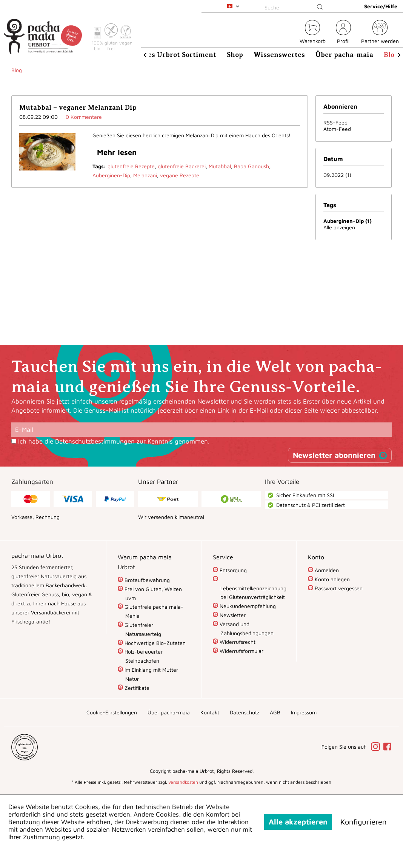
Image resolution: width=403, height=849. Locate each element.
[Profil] (343, 33)
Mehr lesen (117, 152)
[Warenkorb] (312, 33)
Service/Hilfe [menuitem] (380, 6)
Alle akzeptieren (298, 821)
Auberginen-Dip (111, 175)
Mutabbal (220, 166)
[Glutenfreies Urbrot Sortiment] (164, 55)
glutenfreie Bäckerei (182, 166)
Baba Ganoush (251, 166)
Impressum (304, 712)
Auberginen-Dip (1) (347, 221)
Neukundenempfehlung (247, 606)
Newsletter (232, 615)
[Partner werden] (380, 33)
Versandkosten (183, 782)
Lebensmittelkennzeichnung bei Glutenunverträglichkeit (252, 592)
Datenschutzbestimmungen (95, 441)
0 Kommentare (84, 117)
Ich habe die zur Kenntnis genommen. (113, 441)
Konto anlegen (331, 579)
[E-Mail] (201, 429)
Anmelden (326, 570)
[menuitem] (295, 6)
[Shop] (234, 55)
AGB (275, 712)
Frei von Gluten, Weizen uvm (152, 593)
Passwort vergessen (338, 588)
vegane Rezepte (179, 175)
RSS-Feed (335, 122)
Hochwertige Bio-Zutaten (154, 643)
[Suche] (295, 7)
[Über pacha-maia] (344, 55)
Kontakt (209, 712)
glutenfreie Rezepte (131, 166)
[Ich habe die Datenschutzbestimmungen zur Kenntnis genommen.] (13, 441)
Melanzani (145, 175)
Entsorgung (232, 570)
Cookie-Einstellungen (111, 712)
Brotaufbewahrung (146, 580)
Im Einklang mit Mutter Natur (150, 674)
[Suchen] (320, 7)
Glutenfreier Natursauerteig (142, 629)
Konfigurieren (363, 821)
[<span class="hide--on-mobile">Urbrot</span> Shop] (289, 33)
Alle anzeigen (339, 227)
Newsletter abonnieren (334, 455)
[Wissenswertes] (279, 55)
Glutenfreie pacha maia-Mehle (153, 611)
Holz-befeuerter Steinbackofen (143, 656)
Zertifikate (136, 688)
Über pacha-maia (169, 712)
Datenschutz (244, 712)
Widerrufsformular (240, 651)
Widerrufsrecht (236, 642)
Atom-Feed (337, 129)
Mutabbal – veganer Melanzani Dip (78, 107)
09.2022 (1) (337, 175)
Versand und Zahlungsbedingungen (246, 628)
